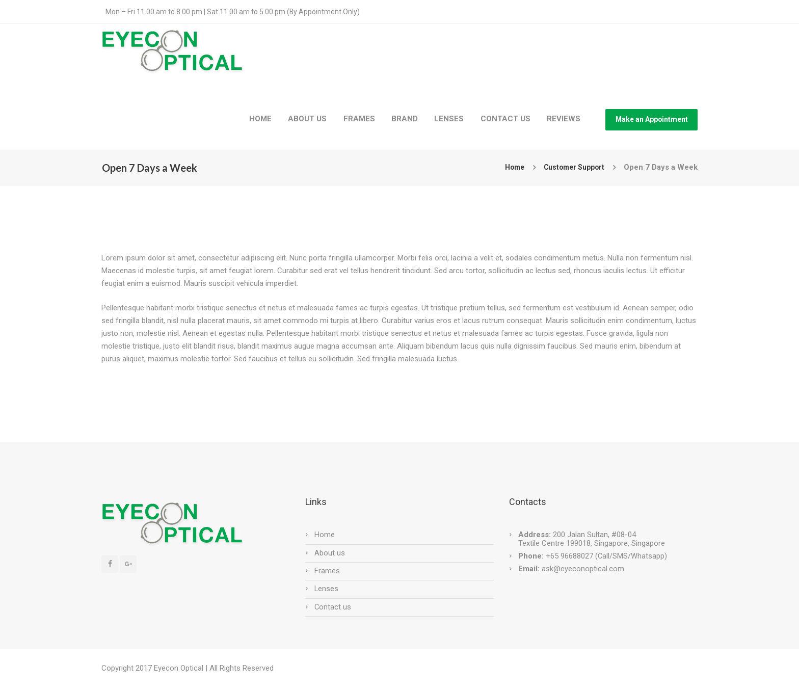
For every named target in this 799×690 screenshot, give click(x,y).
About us (329, 553)
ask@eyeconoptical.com (583, 568)
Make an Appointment (652, 119)
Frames (327, 570)
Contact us (333, 607)
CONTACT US (505, 118)
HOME (260, 118)
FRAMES (359, 118)
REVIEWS (563, 118)
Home (507, 167)
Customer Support (571, 167)
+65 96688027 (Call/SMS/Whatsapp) (606, 556)
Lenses (326, 588)
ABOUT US (307, 118)
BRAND (404, 118)
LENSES (449, 118)
